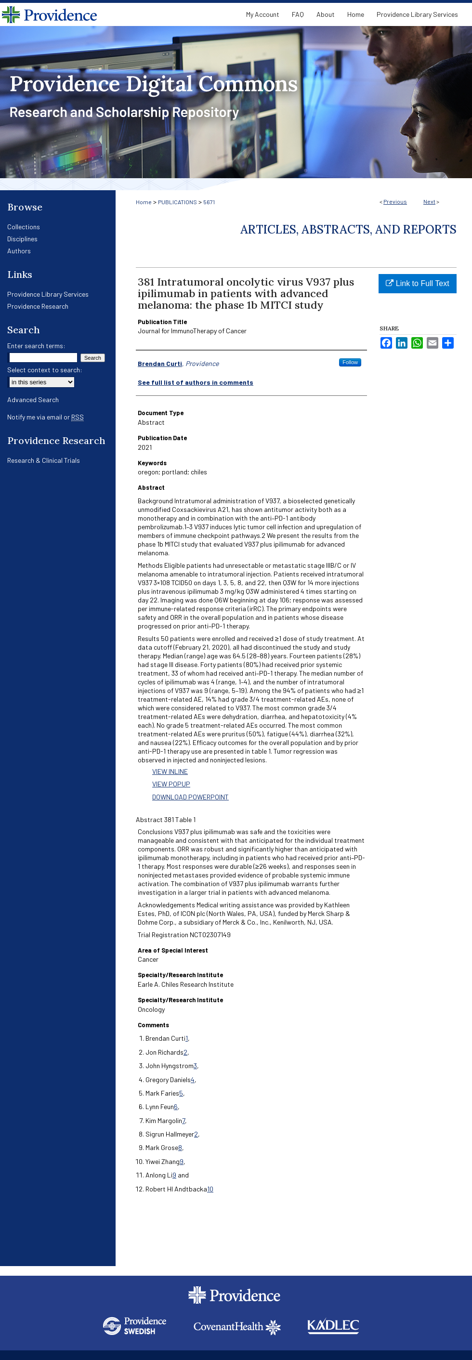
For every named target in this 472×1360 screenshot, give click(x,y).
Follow (350, 362)
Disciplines (22, 239)
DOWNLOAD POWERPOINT (190, 797)
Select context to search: (44, 370)
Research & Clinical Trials (43, 460)
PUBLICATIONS (177, 201)
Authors (19, 251)
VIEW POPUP (171, 784)
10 (210, 1189)
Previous (395, 201)
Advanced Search (33, 399)
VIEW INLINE (170, 771)
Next (429, 201)
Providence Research (37, 306)
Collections (23, 226)
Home (144, 201)
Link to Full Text (417, 283)
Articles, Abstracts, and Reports (348, 229)
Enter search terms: (36, 345)
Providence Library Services (48, 294)
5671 (209, 201)
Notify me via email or (45, 417)
